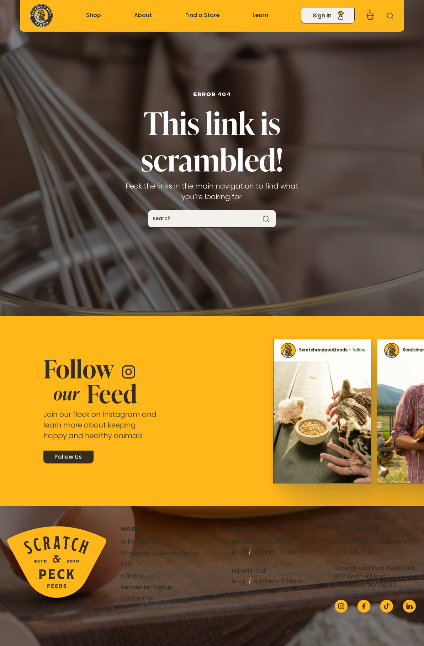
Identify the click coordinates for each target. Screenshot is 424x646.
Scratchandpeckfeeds (245, 350)
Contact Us (137, 599)
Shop (93, 15)
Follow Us (68, 463)
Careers (132, 576)
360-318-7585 (355, 553)
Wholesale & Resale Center (160, 553)
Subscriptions (140, 542)
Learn (260, 15)
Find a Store (202, 15)
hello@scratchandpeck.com (376, 542)
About (143, 15)
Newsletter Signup (147, 588)
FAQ (126, 565)
